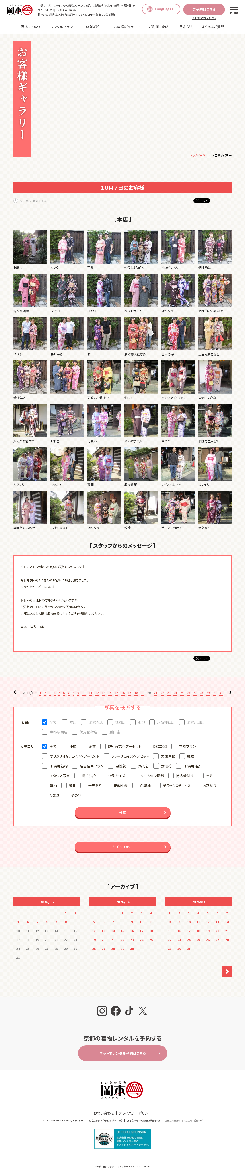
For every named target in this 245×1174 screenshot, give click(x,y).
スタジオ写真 (60, 772)
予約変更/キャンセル (204, 18)
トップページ (198, 152)
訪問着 (143, 762)
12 (97, 689)
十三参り (95, 782)
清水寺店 (96, 719)
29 (208, 689)
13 (103, 689)
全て (53, 719)
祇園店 (120, 719)
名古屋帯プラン (91, 762)
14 (110, 689)
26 (188, 689)
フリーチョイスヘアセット (130, 753)
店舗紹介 (93, 26)
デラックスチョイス (177, 782)
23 (169, 689)
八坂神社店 (166, 719)
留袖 (53, 782)
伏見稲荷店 (88, 728)
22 (162, 689)
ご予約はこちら (204, 9)
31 (221, 689)
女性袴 (166, 762)
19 (142, 689)
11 (90, 689)
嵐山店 (114, 728)
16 (123, 689)
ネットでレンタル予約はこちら (122, 1050)
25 (182, 689)
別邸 (141, 719)
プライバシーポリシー (135, 1110)
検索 (122, 809)
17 (129, 689)
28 (201, 689)
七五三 (211, 772)
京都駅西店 (59, 728)
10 (84, 689)
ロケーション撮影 (150, 772)
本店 (73, 719)
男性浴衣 (89, 772)
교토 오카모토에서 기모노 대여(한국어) (184, 1117)
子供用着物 (59, 762)
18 (136, 689)
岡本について (31, 26)
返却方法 (186, 26)
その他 (76, 792)
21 (155, 689)
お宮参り (209, 782)
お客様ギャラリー (127, 26)
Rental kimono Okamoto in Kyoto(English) (63, 1117)
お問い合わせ (103, 1110)
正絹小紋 (121, 782)
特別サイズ (116, 772)
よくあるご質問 (213, 26)
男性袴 (120, 762)
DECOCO (160, 743)
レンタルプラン (61, 26)
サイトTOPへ (123, 843)
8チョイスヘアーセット (124, 743)
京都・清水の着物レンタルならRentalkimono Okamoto (123, 1163)
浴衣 (92, 743)
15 (116, 689)
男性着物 (168, 753)
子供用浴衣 (193, 762)
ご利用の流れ (159, 26)
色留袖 (145, 782)
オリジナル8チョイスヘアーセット (74, 753)
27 (195, 689)
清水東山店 (196, 719)
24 (175, 689)
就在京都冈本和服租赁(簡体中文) (105, 1117)
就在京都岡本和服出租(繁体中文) (143, 1117)
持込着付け (185, 772)
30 (214, 689)
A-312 (54, 792)
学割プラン (187, 743)
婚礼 (72, 782)
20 (103, 936)
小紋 (73, 743)
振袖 (190, 753)
